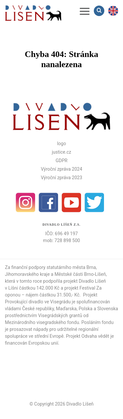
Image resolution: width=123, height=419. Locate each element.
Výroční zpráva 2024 (61, 169)
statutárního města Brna (71, 267)
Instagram (25, 202)
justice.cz (61, 152)
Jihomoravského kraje (27, 274)
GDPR (61, 160)
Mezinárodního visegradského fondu (42, 322)
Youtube (71, 202)
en (113, 11)
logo (61, 143)
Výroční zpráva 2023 (61, 177)
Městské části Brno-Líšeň (80, 274)
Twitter (94, 202)
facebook (48, 202)
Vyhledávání (99, 10)
